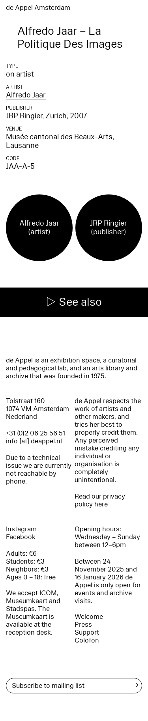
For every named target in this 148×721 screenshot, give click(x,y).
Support (87, 632)
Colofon (87, 640)
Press (83, 624)
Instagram (21, 529)
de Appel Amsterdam (38, 7)
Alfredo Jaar (26, 95)
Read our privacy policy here (100, 500)
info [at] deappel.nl (34, 441)
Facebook (21, 537)
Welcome (89, 616)
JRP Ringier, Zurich (36, 116)
